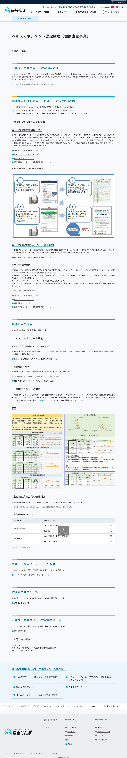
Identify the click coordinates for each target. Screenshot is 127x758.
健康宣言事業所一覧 (21, 603)
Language (106, 7)
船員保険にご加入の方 (89, 7)
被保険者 (43, 400)
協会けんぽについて (51, 7)
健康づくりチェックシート (27, 154)
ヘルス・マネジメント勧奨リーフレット (32, 575)
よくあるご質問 (102, 740)
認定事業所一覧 (20, 631)
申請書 (99, 727)
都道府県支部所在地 (103, 720)
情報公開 (70, 736)
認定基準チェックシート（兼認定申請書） (33, 162)
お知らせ (64, 7)
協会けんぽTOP (11, 706)
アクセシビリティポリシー (37, 753)
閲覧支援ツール (118, 7)
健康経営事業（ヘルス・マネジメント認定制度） (39, 669)
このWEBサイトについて (19, 753)
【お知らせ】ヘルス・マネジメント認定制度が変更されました (89, 678)
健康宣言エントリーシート (27, 158)
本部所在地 (71, 720)
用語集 (69, 744)
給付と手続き (71, 727)
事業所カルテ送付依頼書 (26, 150)
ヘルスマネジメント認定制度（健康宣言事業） (37, 676)
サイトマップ (52, 753)
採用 (68, 740)
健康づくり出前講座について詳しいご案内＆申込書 (36, 359)
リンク (6, 753)
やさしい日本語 (119, 2)
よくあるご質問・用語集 (86, 12)
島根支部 (37, 706)
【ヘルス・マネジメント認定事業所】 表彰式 (36, 694)
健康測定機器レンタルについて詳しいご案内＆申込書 (37, 381)
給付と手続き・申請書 (40, 12)
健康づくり (62, 12)
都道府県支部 (74, 7)
